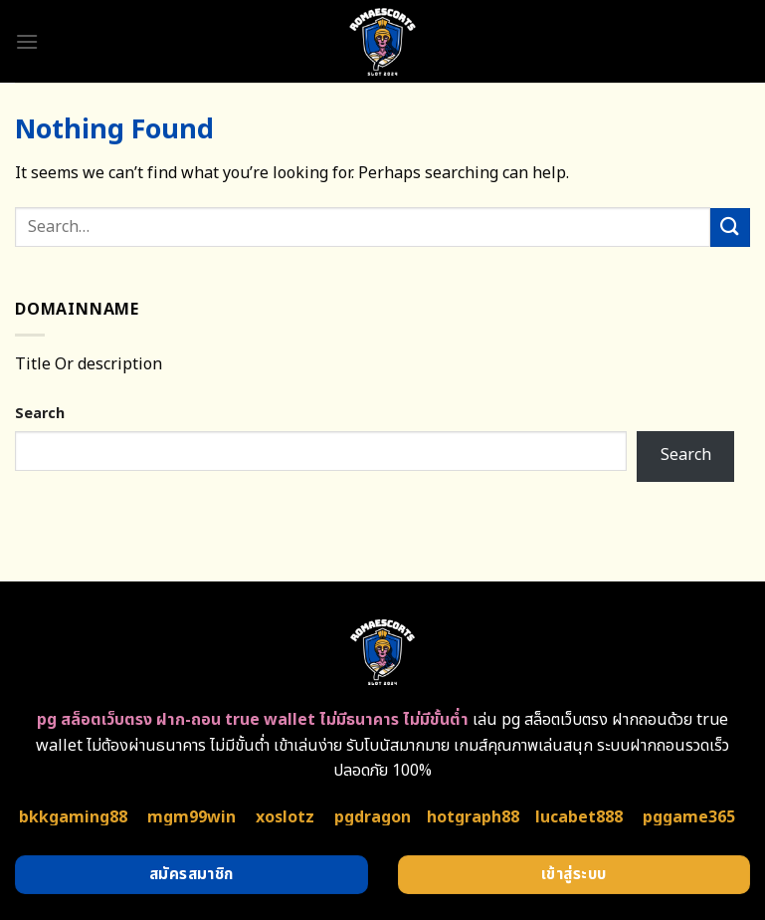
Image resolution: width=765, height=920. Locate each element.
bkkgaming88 (73, 817)
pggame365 (689, 817)
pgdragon (372, 817)
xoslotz (285, 817)
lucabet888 (579, 817)
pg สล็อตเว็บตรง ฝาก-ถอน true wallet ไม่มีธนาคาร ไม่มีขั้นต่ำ (253, 720)
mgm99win (191, 817)
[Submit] (730, 227)
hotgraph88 (473, 817)
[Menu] (27, 41)
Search (40, 413)
